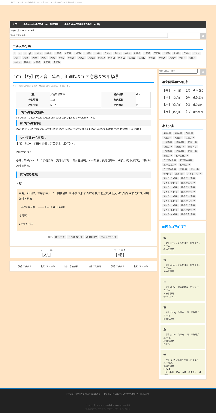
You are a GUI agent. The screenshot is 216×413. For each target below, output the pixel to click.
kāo (28, 30)
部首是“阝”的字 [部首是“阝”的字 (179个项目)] (188, 214)
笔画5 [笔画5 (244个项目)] (25, 58)
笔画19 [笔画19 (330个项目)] (162, 58)
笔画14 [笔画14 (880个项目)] (111, 58)
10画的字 (60, 237)
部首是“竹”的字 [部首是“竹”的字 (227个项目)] (170, 205)
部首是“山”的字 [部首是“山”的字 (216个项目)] (188, 183)
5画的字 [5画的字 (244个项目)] (167, 133)
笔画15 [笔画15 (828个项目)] (121, 58)
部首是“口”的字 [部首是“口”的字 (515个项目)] (170, 178)
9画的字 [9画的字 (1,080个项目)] (178, 138)
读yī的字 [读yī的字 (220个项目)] (167, 174)
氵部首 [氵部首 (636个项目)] (137, 53)
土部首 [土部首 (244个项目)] (58, 53)
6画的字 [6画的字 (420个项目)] (178, 133)
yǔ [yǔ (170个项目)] (30, 53)
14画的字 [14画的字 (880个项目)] (168, 147)
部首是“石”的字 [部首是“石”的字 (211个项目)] (188, 201)
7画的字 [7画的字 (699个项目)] (189, 133)
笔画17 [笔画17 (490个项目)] (142, 58)
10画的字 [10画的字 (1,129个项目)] (190, 138)
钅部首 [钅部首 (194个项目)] (47, 62)
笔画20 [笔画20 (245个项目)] (172, 58)
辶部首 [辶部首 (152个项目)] (37, 62)
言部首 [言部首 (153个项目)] (17, 62)
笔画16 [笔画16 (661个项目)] (132, 58)
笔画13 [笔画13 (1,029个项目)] (101, 58)
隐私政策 (144, 394)
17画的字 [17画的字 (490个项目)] (168, 151)
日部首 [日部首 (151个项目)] (107, 53)
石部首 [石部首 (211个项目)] (186, 53)
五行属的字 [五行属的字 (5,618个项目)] (185, 165)
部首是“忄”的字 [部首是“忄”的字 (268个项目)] (170, 187)
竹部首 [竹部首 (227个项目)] (196, 53)
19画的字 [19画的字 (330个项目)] (192, 151)
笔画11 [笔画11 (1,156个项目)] (81, 58)
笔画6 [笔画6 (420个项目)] (34, 58)
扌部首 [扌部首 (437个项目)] (97, 53)
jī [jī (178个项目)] (14, 53)
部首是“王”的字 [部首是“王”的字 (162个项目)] (170, 201)
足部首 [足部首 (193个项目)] (27, 62)
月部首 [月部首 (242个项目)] (117, 53)
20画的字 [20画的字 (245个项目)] (168, 156)
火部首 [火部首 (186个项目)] (147, 53)
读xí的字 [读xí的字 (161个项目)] (195, 169)
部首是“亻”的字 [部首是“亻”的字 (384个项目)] (194, 174)
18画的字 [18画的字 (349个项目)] (180, 151)
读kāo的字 (91, 237)
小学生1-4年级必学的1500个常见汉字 (33, 2)
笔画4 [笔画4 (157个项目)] (17, 58)
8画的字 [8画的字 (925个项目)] (167, 138)
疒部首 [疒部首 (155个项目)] (167, 53)
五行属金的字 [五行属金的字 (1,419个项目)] (170, 169)
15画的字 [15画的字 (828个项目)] (180, 147)
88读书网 (126, 405)
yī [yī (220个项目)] (25, 53)
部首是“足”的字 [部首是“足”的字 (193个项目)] (188, 210)
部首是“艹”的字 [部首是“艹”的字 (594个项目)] (188, 205)
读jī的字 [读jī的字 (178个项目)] (183, 169)
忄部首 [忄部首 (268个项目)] (88, 53)
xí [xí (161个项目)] (19, 53)
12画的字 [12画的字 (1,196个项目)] (180, 142)
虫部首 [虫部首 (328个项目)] (192, 58)
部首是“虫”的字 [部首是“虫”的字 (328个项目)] (170, 210)
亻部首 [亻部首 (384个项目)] (38, 53)
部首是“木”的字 (109, 237)
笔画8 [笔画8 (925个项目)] (52, 58)
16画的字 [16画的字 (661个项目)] (192, 147)
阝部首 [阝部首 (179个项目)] (57, 62)
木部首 (28, 86)
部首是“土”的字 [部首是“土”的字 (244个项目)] (188, 178)
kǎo (16, 86)
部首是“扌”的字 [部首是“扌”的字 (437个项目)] (188, 187)
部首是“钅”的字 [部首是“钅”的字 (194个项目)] (170, 214)
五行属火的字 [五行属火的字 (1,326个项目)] (170, 165)
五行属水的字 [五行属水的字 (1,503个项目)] (186, 160)
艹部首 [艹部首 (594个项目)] (182, 58)
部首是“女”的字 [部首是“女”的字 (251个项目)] (170, 183)
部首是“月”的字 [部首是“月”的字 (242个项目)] (170, 192)
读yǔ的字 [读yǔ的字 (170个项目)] (179, 174)
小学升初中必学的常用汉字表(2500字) (66, 2)
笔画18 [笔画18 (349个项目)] (152, 58)
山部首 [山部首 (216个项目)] (78, 53)
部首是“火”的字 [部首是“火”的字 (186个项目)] (188, 196)
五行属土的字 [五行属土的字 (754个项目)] (182, 156)
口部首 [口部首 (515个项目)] (48, 53)
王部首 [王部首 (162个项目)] (157, 53)
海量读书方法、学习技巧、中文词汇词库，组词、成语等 (108, 409)
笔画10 (34, 86)
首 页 (13, 2)
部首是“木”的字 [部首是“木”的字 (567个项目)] (188, 192)
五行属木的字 (75, 237)
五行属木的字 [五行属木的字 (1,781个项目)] (170, 160)
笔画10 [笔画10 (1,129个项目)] (71, 58)
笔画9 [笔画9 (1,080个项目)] (61, 58)
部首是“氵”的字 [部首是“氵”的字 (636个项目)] (170, 196)
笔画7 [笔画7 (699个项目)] (43, 58)
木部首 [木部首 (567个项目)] (127, 53)
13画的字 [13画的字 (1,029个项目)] (192, 142)
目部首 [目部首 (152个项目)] (177, 53)
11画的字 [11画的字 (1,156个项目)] (168, 142)
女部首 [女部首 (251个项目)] (68, 53)
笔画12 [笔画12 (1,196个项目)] (91, 58)
